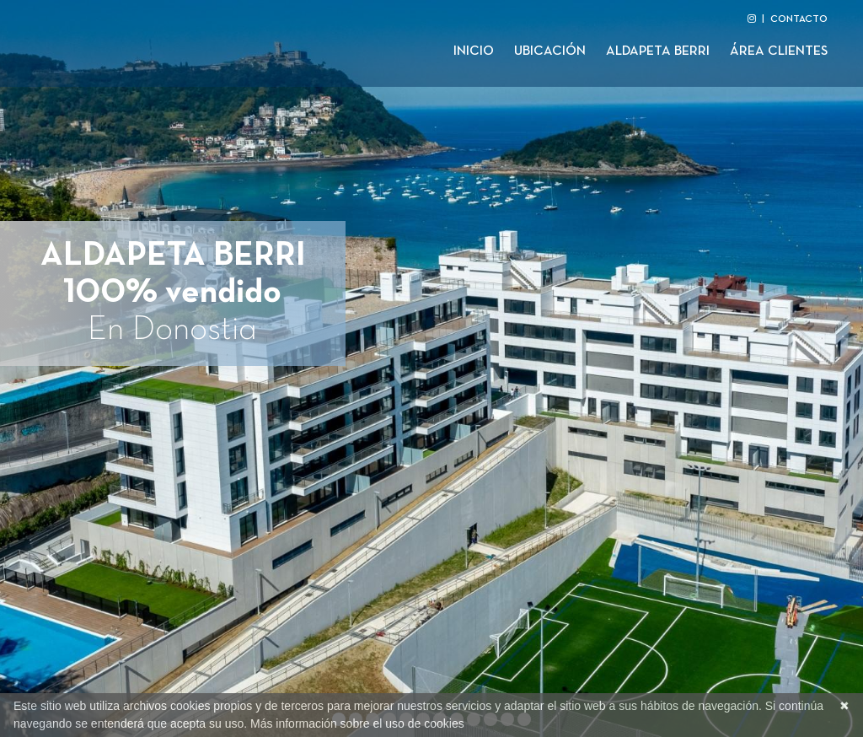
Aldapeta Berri (658, 51)
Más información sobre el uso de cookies (357, 723)
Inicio (473, 51)
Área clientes (779, 51)
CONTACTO (799, 19)
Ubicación (550, 51)
